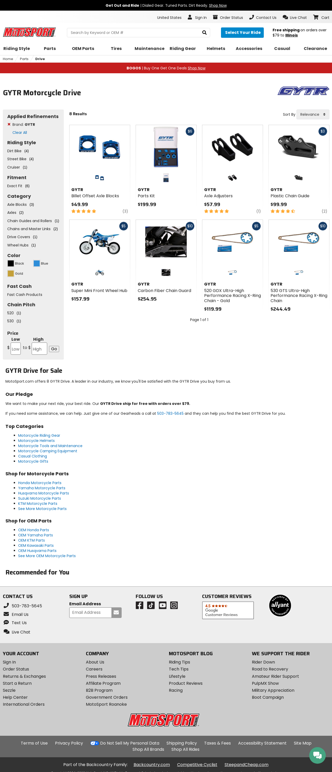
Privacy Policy (69, 743)
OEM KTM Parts (31, 540)
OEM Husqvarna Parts (37, 550)
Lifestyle (177, 676)
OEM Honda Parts (33, 530)
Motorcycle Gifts (33, 461)
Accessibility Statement (262, 743)
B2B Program (99, 690)
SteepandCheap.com (246, 765)
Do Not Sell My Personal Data (129, 743)
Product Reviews (186, 683)
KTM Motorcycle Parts (37, 503)
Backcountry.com (152, 765)
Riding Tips (179, 662)
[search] (204, 32)
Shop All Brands (148, 749)
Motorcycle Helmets (36, 440)
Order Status (16, 669)
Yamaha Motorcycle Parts (41, 488)
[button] (294, 17)
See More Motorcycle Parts (42, 508)
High (34, 345)
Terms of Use (34, 743)
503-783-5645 (170, 413)
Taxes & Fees (217, 743)
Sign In (9, 662)
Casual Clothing (32, 456)
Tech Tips (179, 669)
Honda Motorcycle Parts (39, 482)
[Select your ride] (242, 32)
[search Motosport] (138, 32)
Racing (176, 690)
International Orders (24, 704)
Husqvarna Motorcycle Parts (43, 493)
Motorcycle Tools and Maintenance (50, 445)
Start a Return (17, 683)
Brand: (23, 124)
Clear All (19, 132)
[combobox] (312, 114)
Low (14, 345)
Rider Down (263, 662)
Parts (24, 58)
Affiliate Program (103, 683)
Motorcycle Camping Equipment (47, 451)
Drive (40, 58)
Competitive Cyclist (197, 765)
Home (8, 58)
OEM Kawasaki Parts (36, 545)
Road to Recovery (270, 669)
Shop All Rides (185, 749)
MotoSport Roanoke (106, 704)
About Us (95, 662)
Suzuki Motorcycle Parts (39, 498)
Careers (94, 669)
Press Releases (101, 676)
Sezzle (9, 690)
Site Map (303, 743)
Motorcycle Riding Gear (39, 435)
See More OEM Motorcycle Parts (47, 555)
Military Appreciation (273, 690)
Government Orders (107, 697)
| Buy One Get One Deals (166, 68)
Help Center (15, 697)
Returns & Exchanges (24, 676)
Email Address (85, 604)
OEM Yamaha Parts (35, 535)
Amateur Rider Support (275, 676)
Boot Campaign (268, 697)
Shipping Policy (182, 743)
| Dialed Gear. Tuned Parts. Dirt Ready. (166, 5)
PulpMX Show (265, 683)
